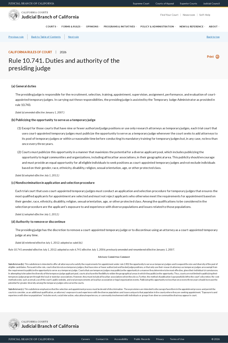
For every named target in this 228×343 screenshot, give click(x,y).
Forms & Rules (71, 26)
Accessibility (121, 339)
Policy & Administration (157, 26)
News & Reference (191, 26)
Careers (85, 339)
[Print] (213, 56)
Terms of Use (177, 339)
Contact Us (102, 339)
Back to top (213, 36)
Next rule (73, 36)
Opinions (92, 26)
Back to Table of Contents (46, 36)
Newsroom (189, 15)
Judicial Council (211, 3)
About (213, 26)
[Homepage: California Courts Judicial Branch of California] (14, 15)
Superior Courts (188, 3)
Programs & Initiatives (119, 26)
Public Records (142, 339)
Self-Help (204, 15)
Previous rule (16, 36)
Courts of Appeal (165, 3)
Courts (51, 26)
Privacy (160, 339)
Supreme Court (141, 3)
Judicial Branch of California (31, 3)
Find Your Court (169, 15)
